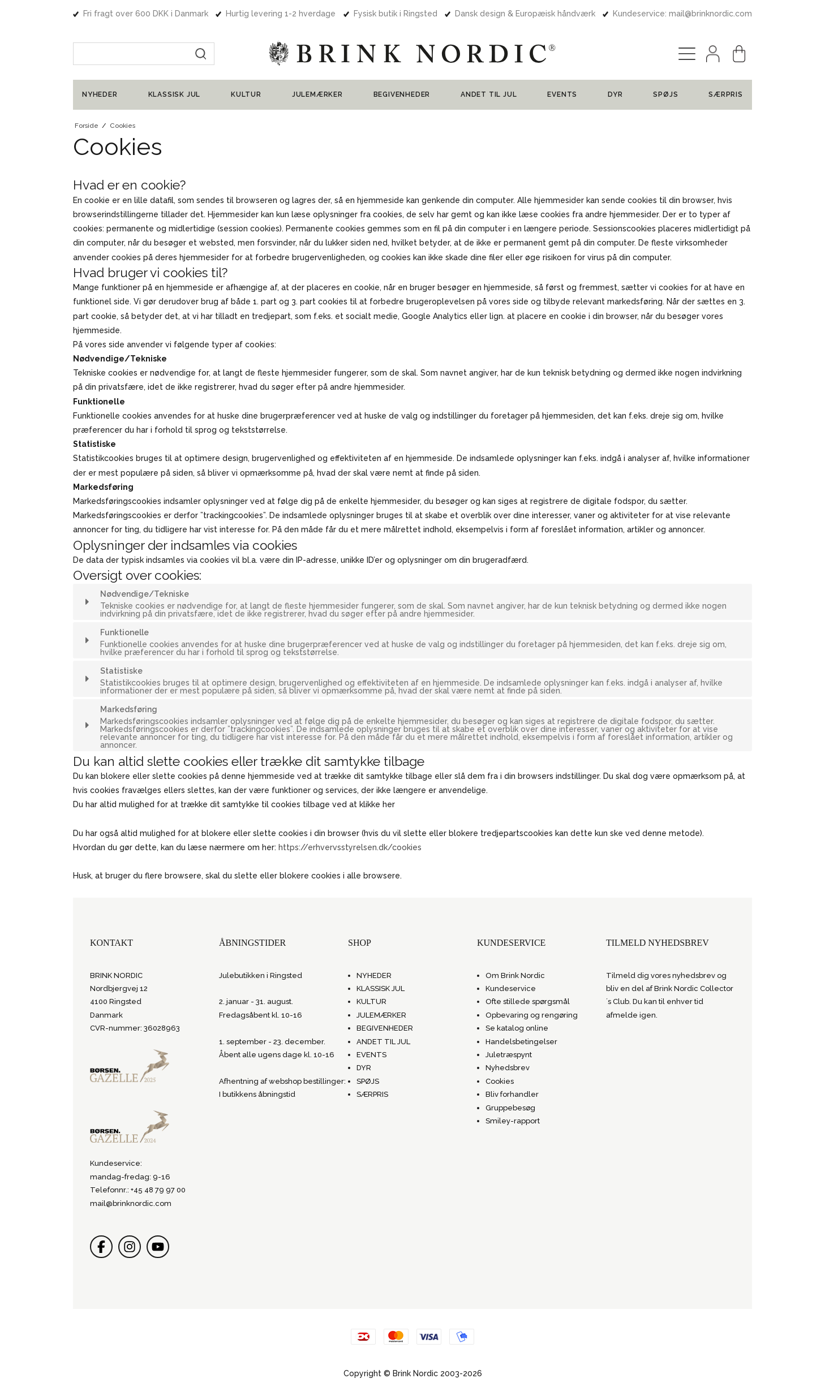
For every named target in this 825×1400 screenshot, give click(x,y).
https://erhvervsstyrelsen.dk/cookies (350, 847)
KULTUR (246, 94)
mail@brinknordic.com (130, 1203)
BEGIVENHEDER (402, 94)
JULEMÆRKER (317, 94)
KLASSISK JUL (174, 94)
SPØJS (665, 94)
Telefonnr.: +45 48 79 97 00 (138, 1190)
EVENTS (562, 94)
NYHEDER (100, 94)
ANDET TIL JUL (489, 94)
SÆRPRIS (725, 94)
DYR (615, 94)
